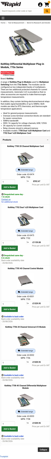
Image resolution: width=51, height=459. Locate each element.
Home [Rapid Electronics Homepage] (3, 23)
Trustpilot (4, 456)
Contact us (6, 199)
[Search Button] (47, 11)
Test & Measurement (16, 23)
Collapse (43, 450)
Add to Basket (10, 187)
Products (7, 140)
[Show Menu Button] (3, 18)
